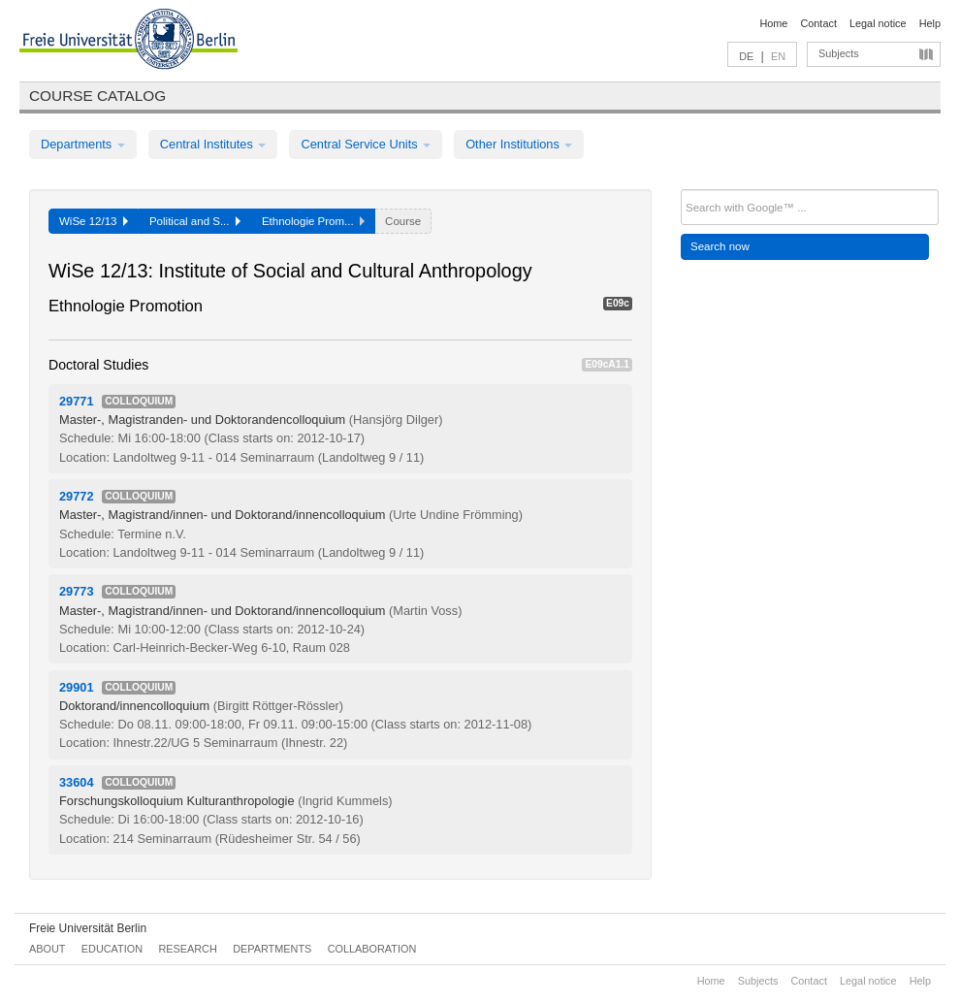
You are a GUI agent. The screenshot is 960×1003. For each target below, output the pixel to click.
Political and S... (194, 221)
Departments (83, 144)
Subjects (838, 53)
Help (930, 23)
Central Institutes (213, 144)
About (47, 948)
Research (187, 948)
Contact (818, 23)
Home (773, 23)
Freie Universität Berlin (87, 928)
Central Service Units (366, 144)
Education (112, 948)
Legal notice (878, 23)
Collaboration (372, 948)
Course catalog (97, 95)
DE (746, 56)
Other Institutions (518, 144)
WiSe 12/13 (93, 221)
